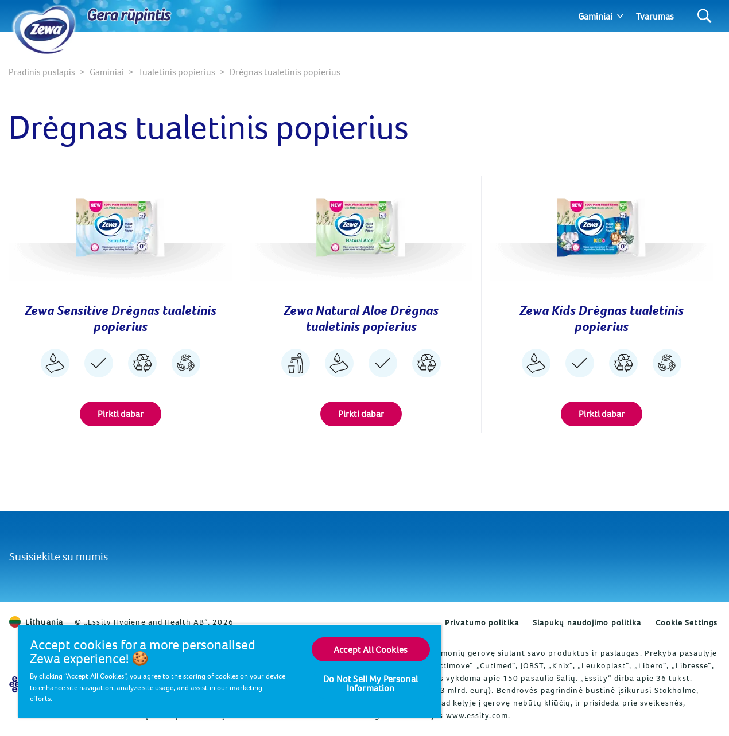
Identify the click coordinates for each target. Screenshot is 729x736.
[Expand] (620, 16)
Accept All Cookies (371, 649)
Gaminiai (595, 16)
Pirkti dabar (121, 413)
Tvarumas (655, 16)
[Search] (705, 16)
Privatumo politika (482, 622)
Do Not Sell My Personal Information (370, 683)
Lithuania (36, 622)
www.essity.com (477, 715)
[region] (229, 671)
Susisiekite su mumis (58, 556)
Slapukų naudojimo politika (587, 622)
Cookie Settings (687, 622)
